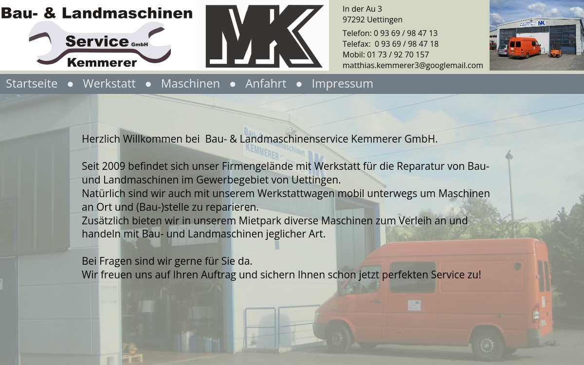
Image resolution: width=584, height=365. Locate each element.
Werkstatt (111, 83)
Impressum (342, 83)
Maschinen (189, 83)
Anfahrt (265, 83)
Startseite (31, 83)
